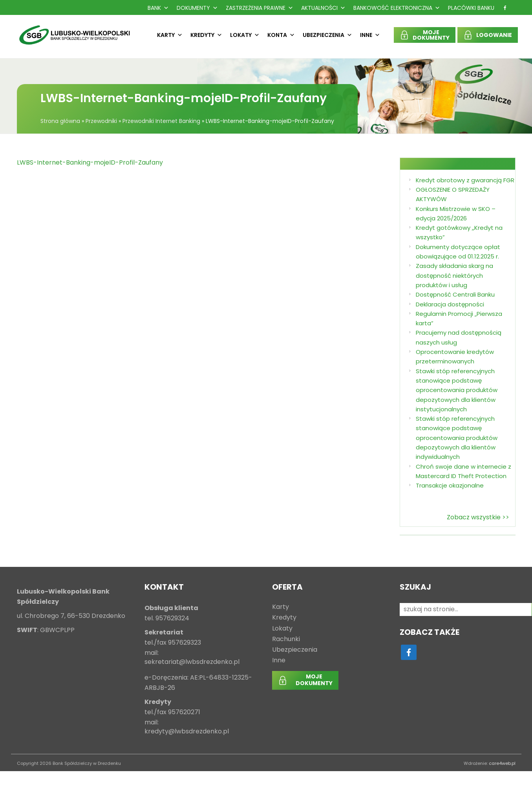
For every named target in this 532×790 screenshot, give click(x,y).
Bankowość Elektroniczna (396, 8)
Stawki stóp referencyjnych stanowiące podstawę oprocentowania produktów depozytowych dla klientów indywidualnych (456, 437)
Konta (281, 35)
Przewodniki (101, 121)
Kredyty (206, 35)
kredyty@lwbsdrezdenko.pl (186, 732)
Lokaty (245, 35)
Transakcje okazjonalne (450, 485)
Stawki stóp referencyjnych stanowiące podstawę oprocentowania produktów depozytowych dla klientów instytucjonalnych (456, 390)
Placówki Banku (471, 8)
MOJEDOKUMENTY (431, 35)
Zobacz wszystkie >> (478, 517)
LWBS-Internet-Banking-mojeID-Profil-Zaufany (90, 162)
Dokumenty (197, 8)
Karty (170, 35)
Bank (158, 8)
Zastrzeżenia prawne (259, 8)
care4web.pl (502, 763)
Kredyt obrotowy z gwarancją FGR (465, 180)
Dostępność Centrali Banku (455, 294)
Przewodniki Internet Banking (161, 121)
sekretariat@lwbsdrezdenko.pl (191, 662)
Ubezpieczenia (327, 35)
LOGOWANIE (494, 35)
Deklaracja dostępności (450, 304)
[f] (505, 8)
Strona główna (60, 121)
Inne (370, 35)
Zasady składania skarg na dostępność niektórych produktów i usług (454, 275)
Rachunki (286, 639)
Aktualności (323, 8)
